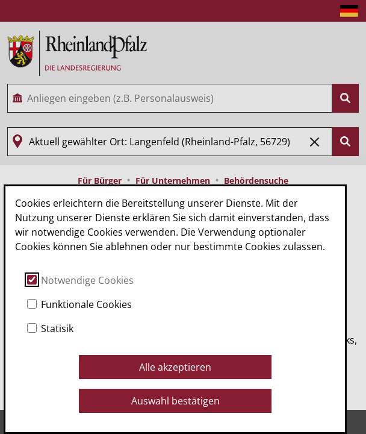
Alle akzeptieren (175, 367)
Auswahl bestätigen (175, 400)
